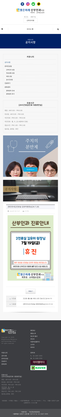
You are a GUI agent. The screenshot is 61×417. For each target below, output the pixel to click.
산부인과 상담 (10, 69)
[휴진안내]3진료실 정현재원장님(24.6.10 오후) (39, 304)
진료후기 (7, 83)
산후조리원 (30, 20)
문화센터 (7, 87)
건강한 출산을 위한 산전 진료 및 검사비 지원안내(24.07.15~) (39, 298)
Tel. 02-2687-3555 (41, 414)
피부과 (32, 347)
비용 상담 (9, 76)
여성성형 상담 (10, 73)
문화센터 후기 (10, 94)
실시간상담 (9, 79)
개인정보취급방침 (34, 412)
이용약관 (24, 412)
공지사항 (7, 62)
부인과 (32, 339)
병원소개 (33, 333)
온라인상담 (8, 66)
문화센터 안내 (10, 90)
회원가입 (33, 16)
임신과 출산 (34, 336)
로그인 (26, 16)
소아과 (32, 344)
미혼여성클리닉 (35, 341)
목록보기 (30, 291)
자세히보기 (30, 169)
